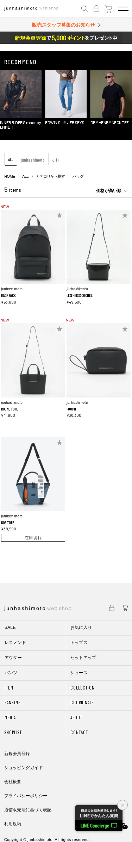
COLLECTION (82, 688)
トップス (79, 642)
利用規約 (12, 823)
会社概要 (12, 781)
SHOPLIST (13, 732)
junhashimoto (33, 160)
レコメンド (15, 642)
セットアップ (83, 657)
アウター (13, 657)
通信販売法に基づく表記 (28, 809)
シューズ (79, 672)
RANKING (13, 702)
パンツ (11, 672)
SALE (10, 627)
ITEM (9, 688)
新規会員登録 (17, 753)
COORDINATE (82, 702)
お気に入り (81, 627)
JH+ (55, 160)
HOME (9, 176)
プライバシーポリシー (25, 795)
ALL (10, 159)
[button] (9, 100)
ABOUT (76, 717)
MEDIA (10, 717)
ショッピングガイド (23, 767)
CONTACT (79, 732)
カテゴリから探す (50, 176)
